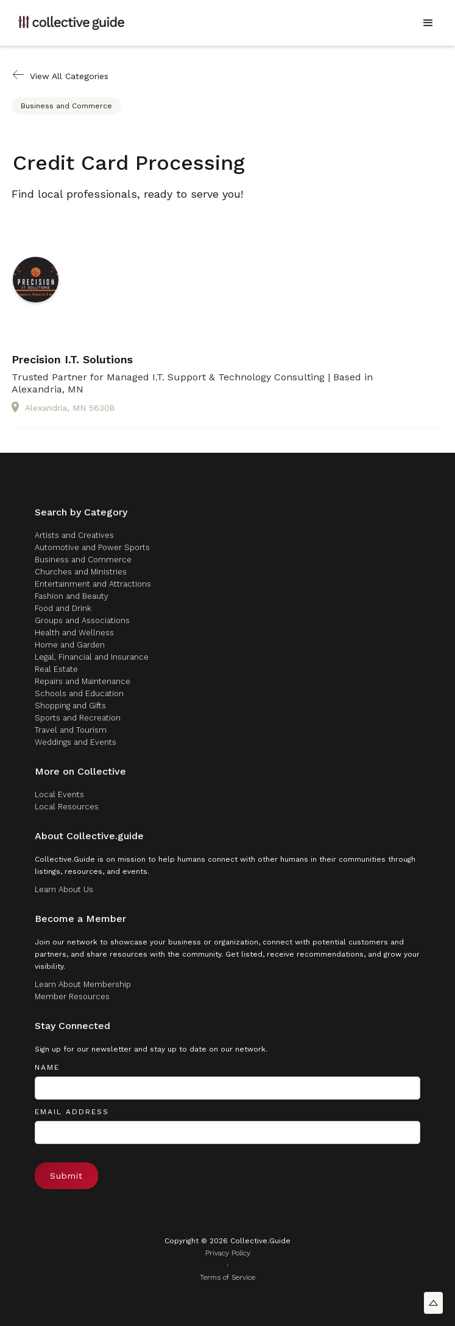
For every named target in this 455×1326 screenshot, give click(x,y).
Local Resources (67, 806)
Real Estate (56, 669)
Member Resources (72, 996)
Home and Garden (70, 644)
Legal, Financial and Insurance (92, 656)
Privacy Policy (227, 1253)
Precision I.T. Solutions (72, 359)
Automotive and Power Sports (92, 547)
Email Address (72, 1112)
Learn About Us (64, 889)
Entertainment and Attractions (93, 583)
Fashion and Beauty (71, 596)
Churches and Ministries (81, 571)
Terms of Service (227, 1277)
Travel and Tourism (71, 730)
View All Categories (69, 76)
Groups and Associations (82, 620)
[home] (71, 22)
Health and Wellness (74, 632)
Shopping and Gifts (70, 705)
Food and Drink (63, 608)
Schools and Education (79, 693)
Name (47, 1067)
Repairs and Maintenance (82, 681)
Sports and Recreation (78, 717)
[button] (428, 23)
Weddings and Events (75, 742)
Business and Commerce (66, 106)
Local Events (59, 794)
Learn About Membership (83, 984)
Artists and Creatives (74, 535)
